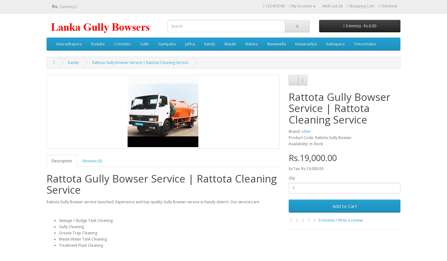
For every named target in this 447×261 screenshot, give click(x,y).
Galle (144, 44)
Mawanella (276, 44)
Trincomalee (365, 44)
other (306, 131)
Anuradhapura (69, 44)
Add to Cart (344, 206)
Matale (230, 44)
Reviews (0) (92, 161)
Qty (292, 178)
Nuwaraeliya (306, 44)
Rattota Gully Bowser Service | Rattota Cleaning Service (140, 62)
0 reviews (326, 220)
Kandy (209, 44)
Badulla (98, 44)
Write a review (350, 220)
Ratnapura (335, 44)
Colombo (122, 44)
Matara (252, 44)
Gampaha (167, 44)
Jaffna (190, 44)
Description (62, 161)
